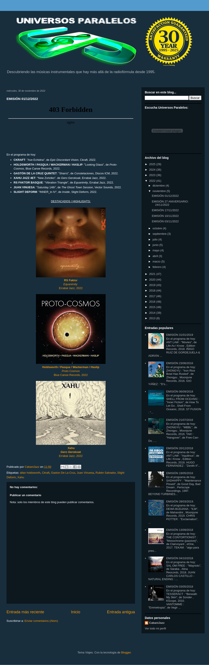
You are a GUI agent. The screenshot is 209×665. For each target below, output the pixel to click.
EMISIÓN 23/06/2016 (179, 363)
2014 (152, 312)
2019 (152, 285)
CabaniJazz (157, 622)
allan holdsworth (30, 472)
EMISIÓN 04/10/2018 (179, 558)
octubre (158, 228)
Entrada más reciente (25, 612)
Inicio (75, 612)
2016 (152, 301)
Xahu (20, 477)
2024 (152, 169)
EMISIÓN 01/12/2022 (165, 195)
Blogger (126, 652)
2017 (152, 296)
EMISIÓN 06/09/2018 (179, 391)
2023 (152, 175)
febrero (157, 267)
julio (155, 239)
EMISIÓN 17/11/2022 (165, 210)
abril (156, 256)
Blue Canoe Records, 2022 (71, 375)
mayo (156, 250)
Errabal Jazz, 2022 (71, 288)
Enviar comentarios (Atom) (41, 620)
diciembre (159, 185)
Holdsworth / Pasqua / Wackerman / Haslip (70, 367)
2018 (152, 290)
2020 (152, 279)
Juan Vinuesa (85, 472)
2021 (152, 274)
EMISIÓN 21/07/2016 (179, 420)
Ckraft (46, 472)
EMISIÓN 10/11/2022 (165, 216)
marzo (157, 261)
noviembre (160, 191)
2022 (152, 180)
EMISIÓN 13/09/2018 (179, 529)
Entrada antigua (121, 612)
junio (156, 245)
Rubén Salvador (106, 472)
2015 (152, 307)
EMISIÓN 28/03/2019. (180, 501)
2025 (152, 164)
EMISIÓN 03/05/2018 (179, 586)
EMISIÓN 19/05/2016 (179, 473)
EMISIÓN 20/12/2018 (179, 448)
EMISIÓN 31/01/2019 (179, 334)
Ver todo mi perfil (155, 628)
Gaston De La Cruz (63, 472)
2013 (152, 318)
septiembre (160, 233)
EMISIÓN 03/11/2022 (165, 221)
